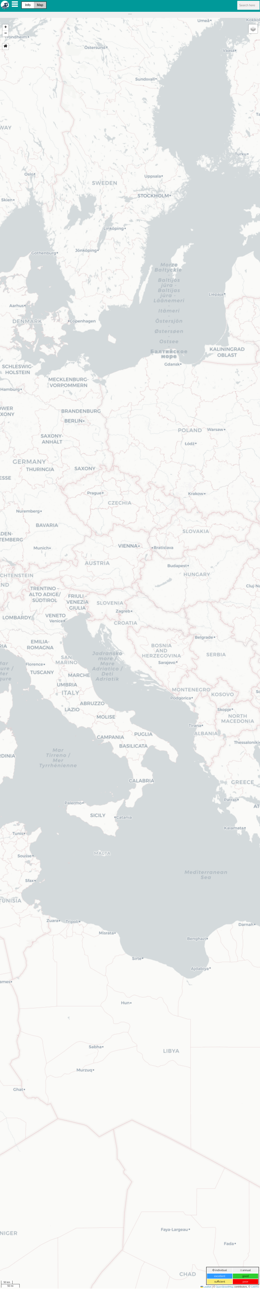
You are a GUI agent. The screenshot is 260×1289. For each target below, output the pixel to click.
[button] (5, 27)
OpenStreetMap (225, 1286)
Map (40, 5)
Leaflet (205, 1286)
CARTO (255, 1286)
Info (28, 5)
